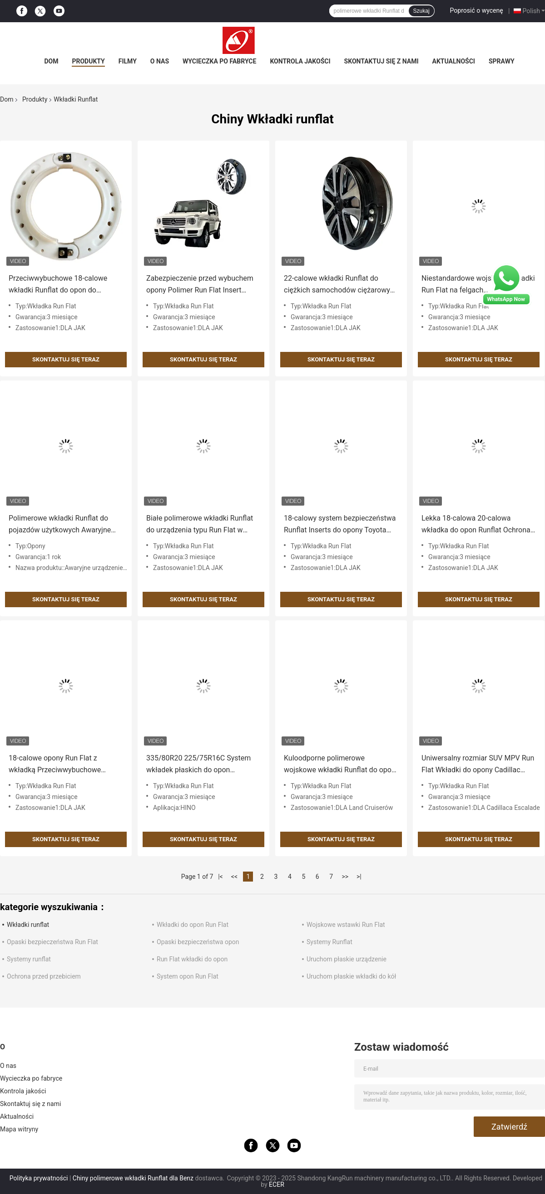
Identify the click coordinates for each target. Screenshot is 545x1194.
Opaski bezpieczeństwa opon (198, 941)
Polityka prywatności (39, 1178)
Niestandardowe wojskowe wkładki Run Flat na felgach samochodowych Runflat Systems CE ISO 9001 (478, 285)
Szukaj (421, 11)
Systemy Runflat (329, 941)
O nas (159, 61)
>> (345, 876)
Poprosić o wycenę (476, 10)
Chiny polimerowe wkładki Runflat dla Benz (133, 1178)
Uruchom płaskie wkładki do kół (351, 976)
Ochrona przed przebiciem (44, 976)
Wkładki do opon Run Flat (192, 924)
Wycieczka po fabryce (219, 61)
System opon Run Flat (187, 976)
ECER (276, 1184)
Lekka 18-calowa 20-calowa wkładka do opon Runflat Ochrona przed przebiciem (475, 525)
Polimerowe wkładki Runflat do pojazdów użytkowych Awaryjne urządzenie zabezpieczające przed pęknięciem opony (64, 525)
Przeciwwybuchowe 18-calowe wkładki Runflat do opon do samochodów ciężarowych (58, 285)
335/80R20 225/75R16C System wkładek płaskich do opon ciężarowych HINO (198, 765)
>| (359, 876)
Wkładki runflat (28, 924)
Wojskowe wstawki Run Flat (346, 924)
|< (220, 876)
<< (234, 876)
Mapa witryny (19, 1129)
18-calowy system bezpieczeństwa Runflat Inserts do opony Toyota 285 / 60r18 (340, 525)
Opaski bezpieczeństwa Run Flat (52, 941)
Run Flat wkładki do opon (192, 959)
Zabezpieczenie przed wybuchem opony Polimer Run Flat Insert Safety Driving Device (199, 285)
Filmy (128, 61)
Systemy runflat (29, 959)
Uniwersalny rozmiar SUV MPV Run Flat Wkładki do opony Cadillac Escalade (477, 765)
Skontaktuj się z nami (381, 61)
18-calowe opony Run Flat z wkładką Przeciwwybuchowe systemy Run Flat (55, 765)
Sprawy (502, 61)
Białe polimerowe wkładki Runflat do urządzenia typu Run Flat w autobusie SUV (199, 525)
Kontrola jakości (300, 61)
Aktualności (453, 61)
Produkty (88, 61)
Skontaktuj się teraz (65, 359)
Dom (51, 61)
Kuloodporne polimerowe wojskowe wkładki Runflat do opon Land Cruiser (340, 765)
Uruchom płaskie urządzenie (346, 959)
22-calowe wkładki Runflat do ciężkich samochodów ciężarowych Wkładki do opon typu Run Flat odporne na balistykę (341, 285)
